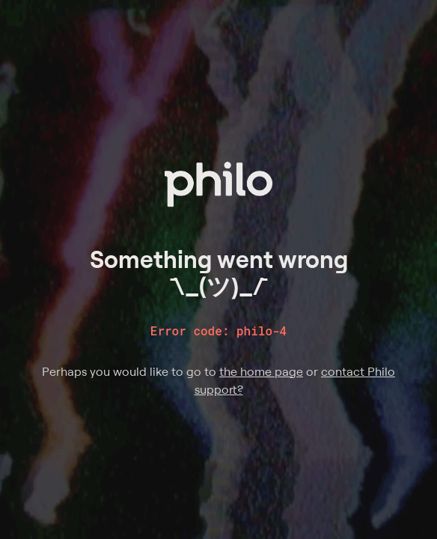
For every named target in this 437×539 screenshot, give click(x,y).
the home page (261, 371)
